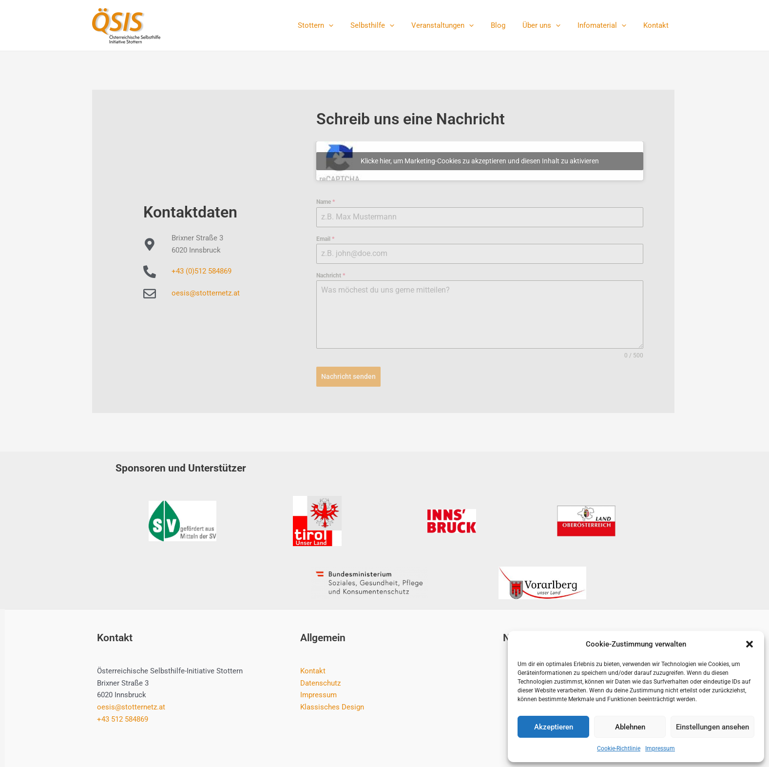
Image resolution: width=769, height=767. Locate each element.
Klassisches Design (332, 707)
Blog (506, 25)
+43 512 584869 (122, 718)
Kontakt (657, 25)
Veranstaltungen (453, 25)
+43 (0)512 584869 (201, 271)
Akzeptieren (553, 727)
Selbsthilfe (385, 25)
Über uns (547, 25)
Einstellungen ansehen (712, 727)
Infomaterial (605, 25)
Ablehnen (630, 727)
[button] (749, 644)
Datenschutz (320, 682)
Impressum (660, 748)
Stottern (331, 25)
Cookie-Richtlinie (618, 748)
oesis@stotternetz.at (206, 293)
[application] (344, 25)
